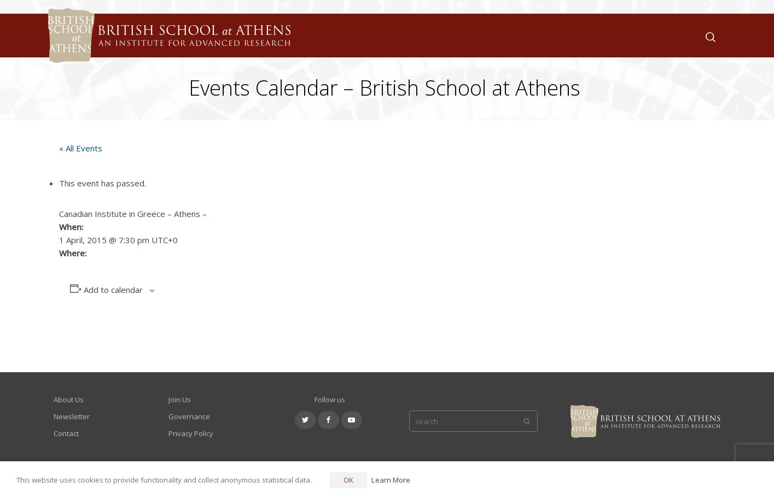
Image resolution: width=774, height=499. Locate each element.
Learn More (390, 480)
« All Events (80, 148)
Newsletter (72, 416)
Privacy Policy (190, 433)
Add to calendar (113, 289)
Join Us (179, 399)
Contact (66, 433)
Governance (189, 416)
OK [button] (348, 480)
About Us (69, 399)
